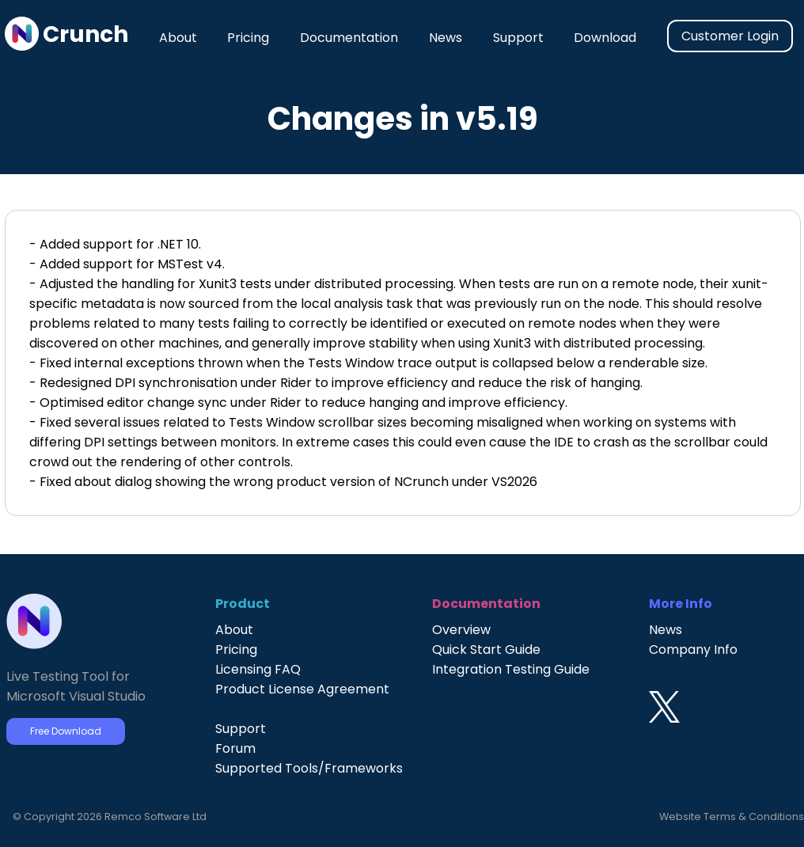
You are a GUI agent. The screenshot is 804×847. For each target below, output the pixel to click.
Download (605, 37)
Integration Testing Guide (511, 669)
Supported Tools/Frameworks (309, 768)
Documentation (349, 37)
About (178, 37)
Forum (235, 748)
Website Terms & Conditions (731, 816)
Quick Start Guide (486, 649)
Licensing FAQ (258, 669)
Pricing (248, 37)
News (445, 37)
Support (518, 37)
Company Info (693, 649)
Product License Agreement (302, 689)
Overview (461, 630)
